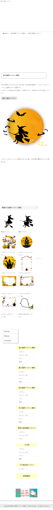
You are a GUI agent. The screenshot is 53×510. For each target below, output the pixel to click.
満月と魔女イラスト (5, 1)
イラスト (22, 352)
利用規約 (26, 476)
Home (6, 331)
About (6, 336)
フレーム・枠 (23, 355)
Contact (7, 340)
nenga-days (26, 493)
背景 (20, 362)
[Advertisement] (27, 53)
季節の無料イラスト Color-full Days (26, 13)
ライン (21, 358)
